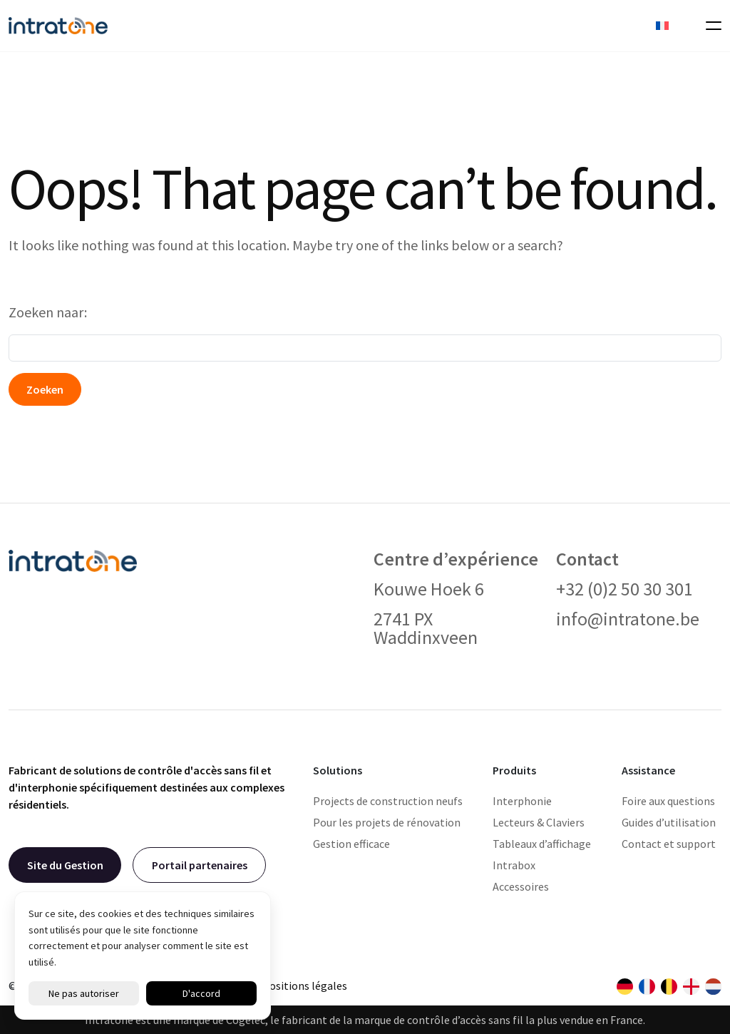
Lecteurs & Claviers (539, 822)
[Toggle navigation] (709, 26)
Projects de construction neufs (388, 801)
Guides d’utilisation (669, 822)
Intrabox (514, 865)
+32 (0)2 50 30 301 (624, 588)
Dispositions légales (297, 985)
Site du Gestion (65, 865)
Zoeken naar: (48, 312)
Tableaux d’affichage (542, 843)
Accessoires (521, 886)
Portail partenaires (199, 865)
